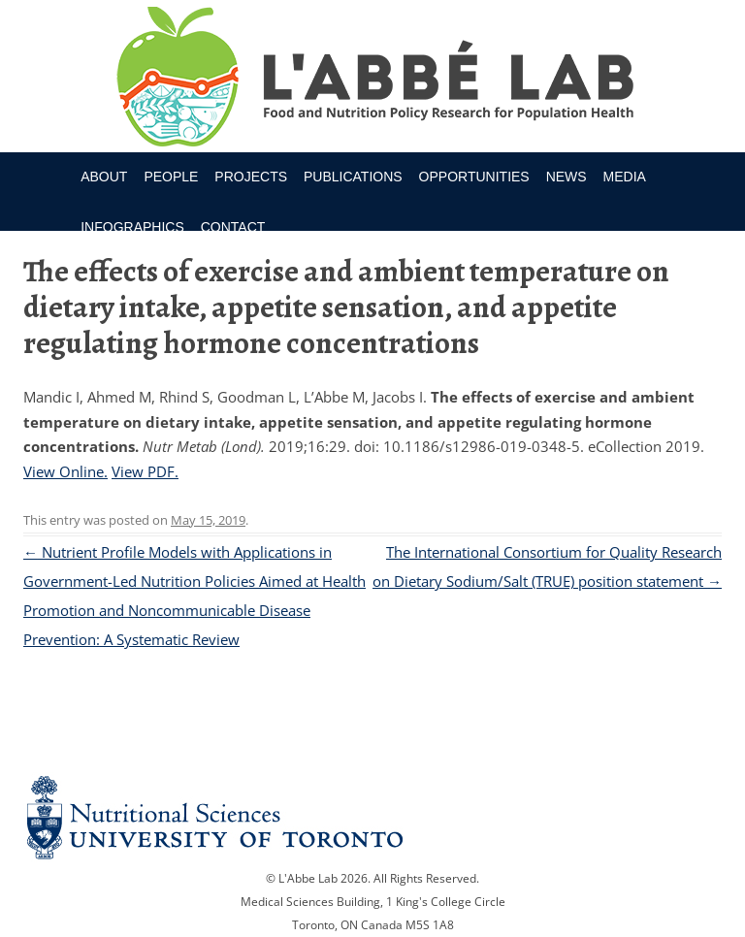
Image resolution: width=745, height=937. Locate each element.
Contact (233, 227)
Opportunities (474, 176)
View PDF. (145, 471)
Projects (250, 176)
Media (624, 176)
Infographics (132, 227)
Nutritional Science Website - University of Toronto (372, 817)
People (171, 176)
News (566, 176)
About (104, 176)
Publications (353, 176)
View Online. (65, 471)
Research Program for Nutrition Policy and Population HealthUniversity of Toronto (373, 79)
